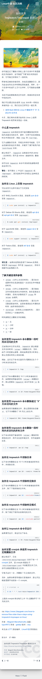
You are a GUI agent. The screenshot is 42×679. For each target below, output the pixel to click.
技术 (5, 637)
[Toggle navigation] (37, 3)
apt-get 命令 (9, 215)
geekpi (18, 625)
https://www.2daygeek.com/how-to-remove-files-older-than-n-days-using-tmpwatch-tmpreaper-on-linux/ (18, 614)
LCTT (10, 629)
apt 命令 (35, 212)
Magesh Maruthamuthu (17, 622)
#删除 (14, 637)
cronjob (5, 563)
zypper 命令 (31, 229)
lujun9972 (6, 625)
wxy (29, 625)
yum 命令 (35, 196)
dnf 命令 (27, 246)
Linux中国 (26, 629)
